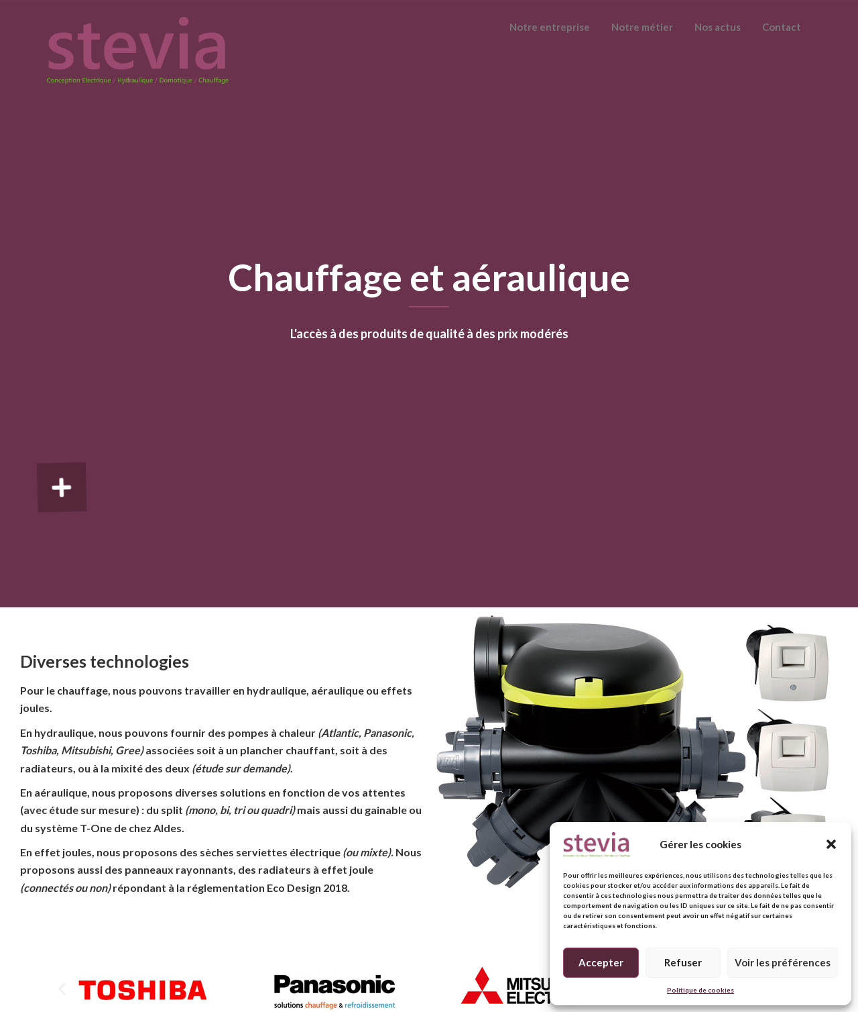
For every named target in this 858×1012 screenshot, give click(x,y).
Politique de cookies (700, 990)
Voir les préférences (783, 962)
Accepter (600, 962)
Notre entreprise (549, 27)
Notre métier (642, 27)
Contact (781, 27)
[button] (831, 844)
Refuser (683, 962)
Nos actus (717, 27)
